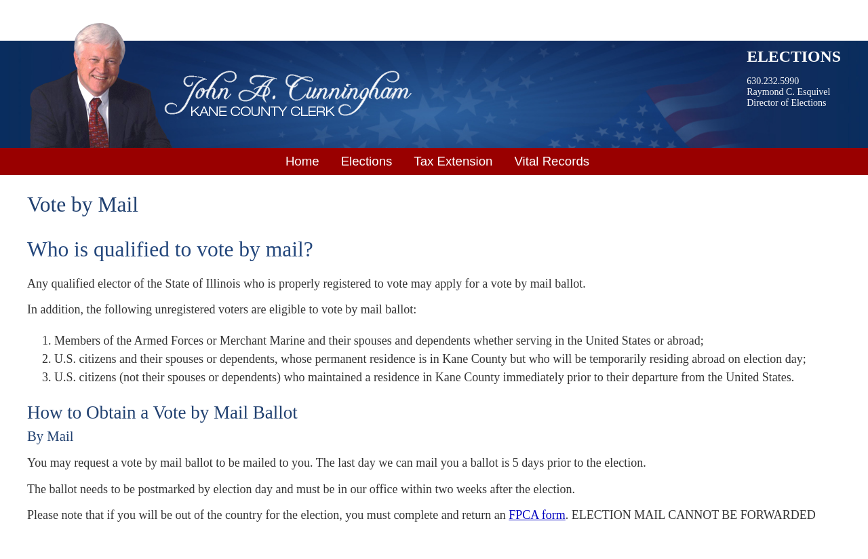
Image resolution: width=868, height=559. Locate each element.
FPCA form (537, 515)
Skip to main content (50, 9)
